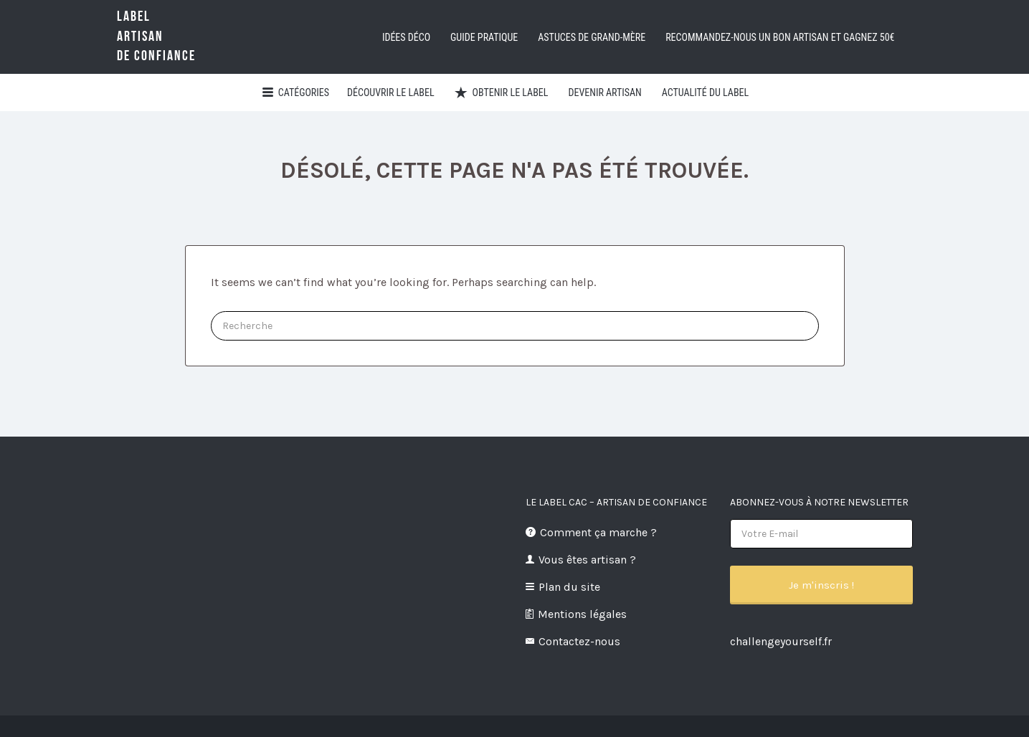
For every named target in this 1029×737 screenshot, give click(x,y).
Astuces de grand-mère (591, 37)
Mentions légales (582, 614)
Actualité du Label (705, 92)
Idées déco (406, 37)
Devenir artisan (604, 92)
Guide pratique (484, 37)
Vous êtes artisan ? (587, 559)
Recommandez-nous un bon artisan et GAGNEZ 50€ (779, 37)
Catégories (303, 92)
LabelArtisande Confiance (156, 36)
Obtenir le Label (511, 92)
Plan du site (569, 587)
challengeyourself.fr (781, 641)
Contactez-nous (579, 641)
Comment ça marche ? (598, 532)
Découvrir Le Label (391, 92)
